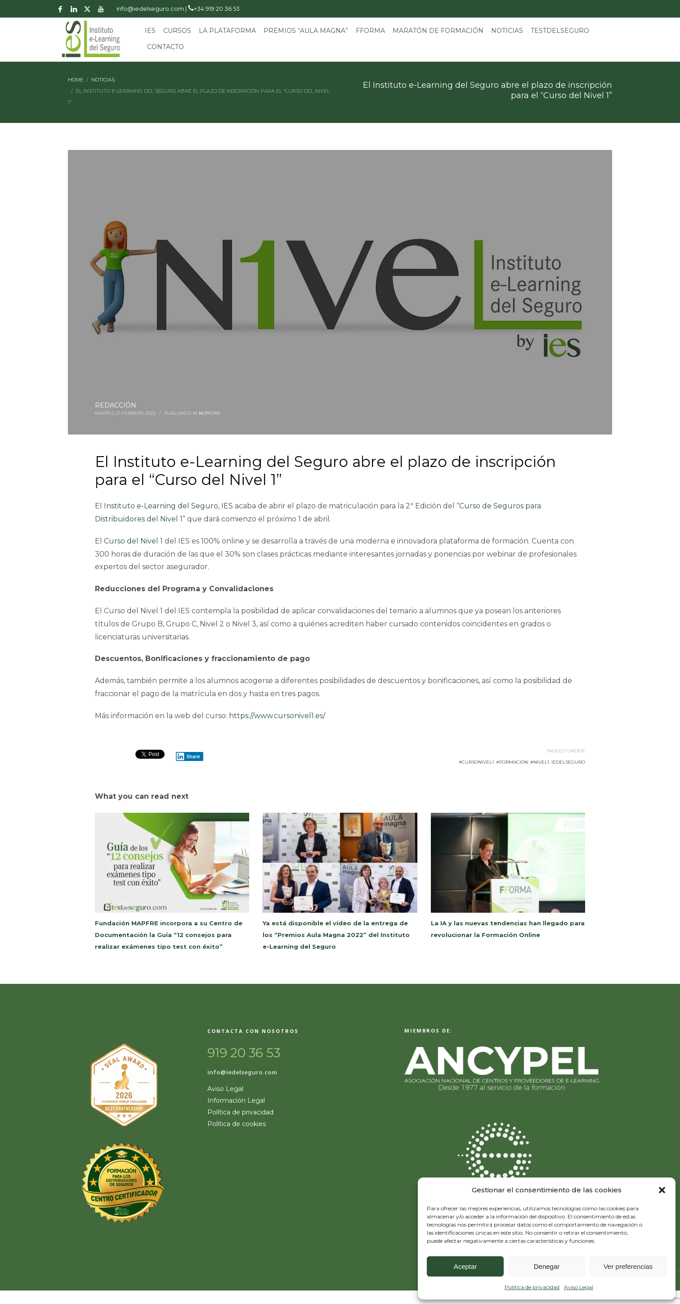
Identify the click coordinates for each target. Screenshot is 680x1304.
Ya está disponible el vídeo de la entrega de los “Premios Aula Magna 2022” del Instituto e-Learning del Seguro (336, 934)
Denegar (547, 1266)
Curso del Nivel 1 (133, 541)
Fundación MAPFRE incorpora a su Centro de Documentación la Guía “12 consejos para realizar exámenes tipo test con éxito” (168, 934)
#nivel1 (539, 762)
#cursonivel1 (476, 762)
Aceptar (465, 1266)
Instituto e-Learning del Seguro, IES (168, 506)
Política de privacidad (532, 1287)
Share (188, 756)
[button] (662, 1190)
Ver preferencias (628, 1266)
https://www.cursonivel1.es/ (277, 715)
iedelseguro (568, 762)
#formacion (512, 762)
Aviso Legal (578, 1287)
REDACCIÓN (115, 405)
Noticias (209, 413)
